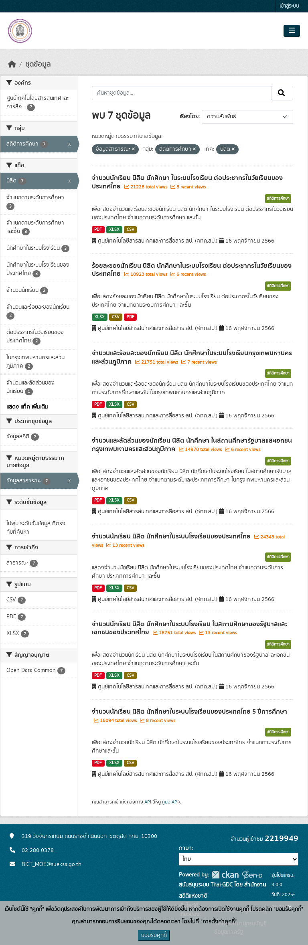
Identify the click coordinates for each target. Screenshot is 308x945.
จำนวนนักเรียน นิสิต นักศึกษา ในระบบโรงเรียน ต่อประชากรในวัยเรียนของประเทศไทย (187, 182)
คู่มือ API (170, 801)
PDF (98, 230)
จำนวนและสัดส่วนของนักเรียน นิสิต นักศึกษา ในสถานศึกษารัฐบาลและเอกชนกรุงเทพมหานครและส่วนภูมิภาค (192, 444)
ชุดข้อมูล (38, 64)
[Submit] (282, 93)
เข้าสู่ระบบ (289, 6)
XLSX (114, 230)
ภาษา (185, 848)
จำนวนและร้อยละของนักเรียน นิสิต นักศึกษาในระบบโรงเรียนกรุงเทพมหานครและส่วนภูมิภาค (192, 357)
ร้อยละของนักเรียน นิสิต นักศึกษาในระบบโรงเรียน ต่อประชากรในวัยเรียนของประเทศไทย (192, 270)
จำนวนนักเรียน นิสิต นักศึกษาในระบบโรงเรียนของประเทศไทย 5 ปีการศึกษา (189, 711)
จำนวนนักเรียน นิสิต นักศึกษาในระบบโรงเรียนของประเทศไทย (172, 536)
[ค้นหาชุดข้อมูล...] (182, 93)
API (147, 801)
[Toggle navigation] (292, 31)
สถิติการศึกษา (278, 198)
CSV (130, 230)
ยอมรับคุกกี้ (154, 935)
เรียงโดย (189, 117)
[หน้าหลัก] (12, 64)
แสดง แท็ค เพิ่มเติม (27, 407)
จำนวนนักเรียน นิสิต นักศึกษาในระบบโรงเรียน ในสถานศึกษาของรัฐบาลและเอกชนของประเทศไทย (189, 628)
